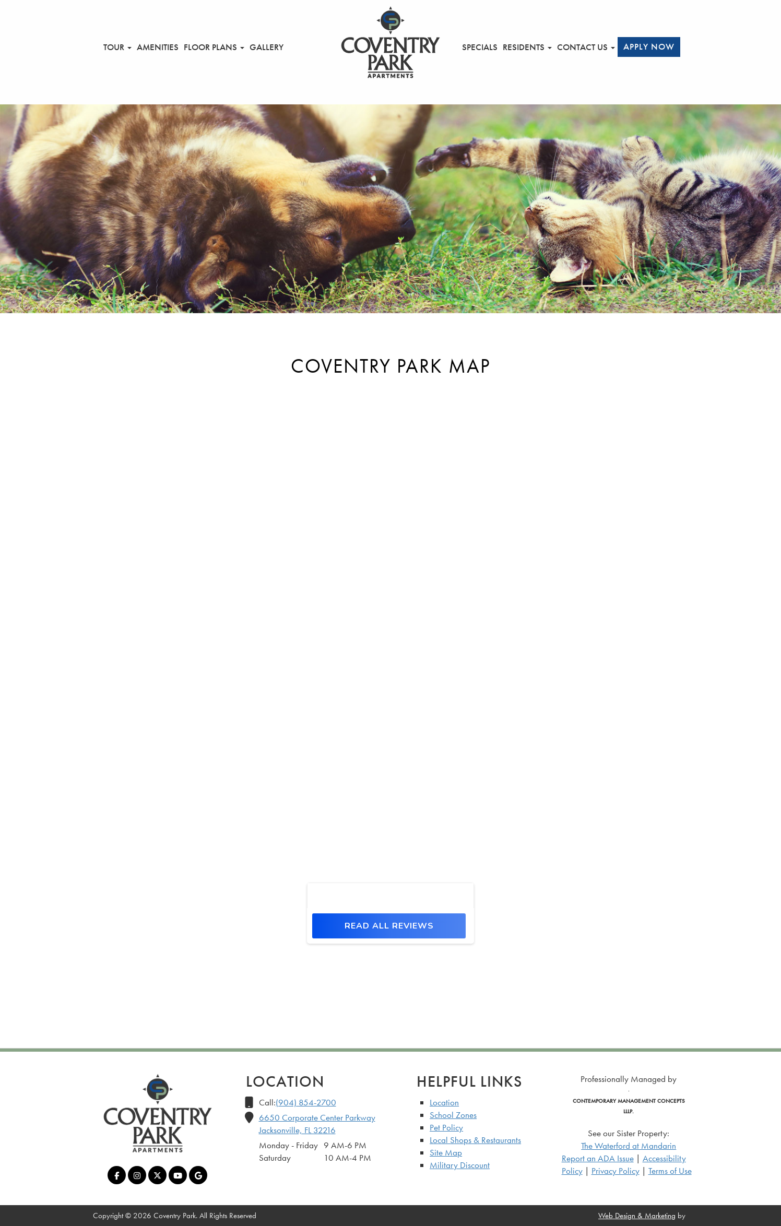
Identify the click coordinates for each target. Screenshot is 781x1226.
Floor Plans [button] (214, 47)
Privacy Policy (615, 1170)
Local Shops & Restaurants (475, 1140)
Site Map (446, 1152)
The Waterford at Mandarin (628, 1145)
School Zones (453, 1115)
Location (444, 1102)
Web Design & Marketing (637, 1215)
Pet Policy (446, 1127)
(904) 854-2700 (306, 1102)
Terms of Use (670, 1170)
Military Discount (460, 1165)
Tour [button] (117, 47)
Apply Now (648, 46)
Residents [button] (527, 47)
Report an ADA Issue (598, 1158)
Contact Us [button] (586, 47)
